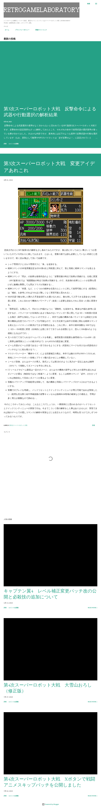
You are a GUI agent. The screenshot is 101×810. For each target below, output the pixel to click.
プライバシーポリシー (21, 30)
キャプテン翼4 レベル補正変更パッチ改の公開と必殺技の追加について (50, 594)
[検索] (88, 3)
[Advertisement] (50, 501)
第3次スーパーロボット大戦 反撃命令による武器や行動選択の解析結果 (50, 112)
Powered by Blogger (50, 804)
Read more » (92, 607)
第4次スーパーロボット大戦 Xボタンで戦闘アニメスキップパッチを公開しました (49, 782)
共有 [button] (5, 144)
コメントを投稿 (13, 144)
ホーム (6, 30)
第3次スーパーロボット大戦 (18, 425)
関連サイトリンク (40, 30)
